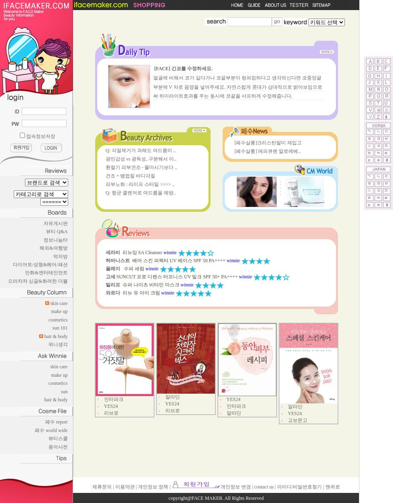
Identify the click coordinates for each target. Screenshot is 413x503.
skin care (59, 303)
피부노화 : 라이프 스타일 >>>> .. (140, 184)
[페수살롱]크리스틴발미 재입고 (268, 143)
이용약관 (125, 487)
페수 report (56, 422)
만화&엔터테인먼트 (46, 273)
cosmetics (57, 320)
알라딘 (172, 397)
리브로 (111, 413)
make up (59, 311)
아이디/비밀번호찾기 (299, 487)
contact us (263, 487)
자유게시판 (56, 223)
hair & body (56, 336)
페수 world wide (51, 430)
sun (64, 391)
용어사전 (58, 447)
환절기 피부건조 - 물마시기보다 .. (141, 167)
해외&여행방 (53, 248)
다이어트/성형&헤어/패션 (40, 264)
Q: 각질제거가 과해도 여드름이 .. (141, 150)
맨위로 (332, 487)
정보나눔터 (56, 240)
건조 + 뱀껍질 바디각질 (131, 176)
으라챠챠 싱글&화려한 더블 (37, 281)
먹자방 (60, 256)
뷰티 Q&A (57, 231)
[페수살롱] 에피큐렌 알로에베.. (268, 151)
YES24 (111, 406)
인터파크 (113, 399)
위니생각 (58, 344)
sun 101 (60, 328)
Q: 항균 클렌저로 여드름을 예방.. (141, 193)
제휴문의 (102, 487)
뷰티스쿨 (58, 438)
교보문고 (297, 420)
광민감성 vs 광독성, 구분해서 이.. (141, 159)
